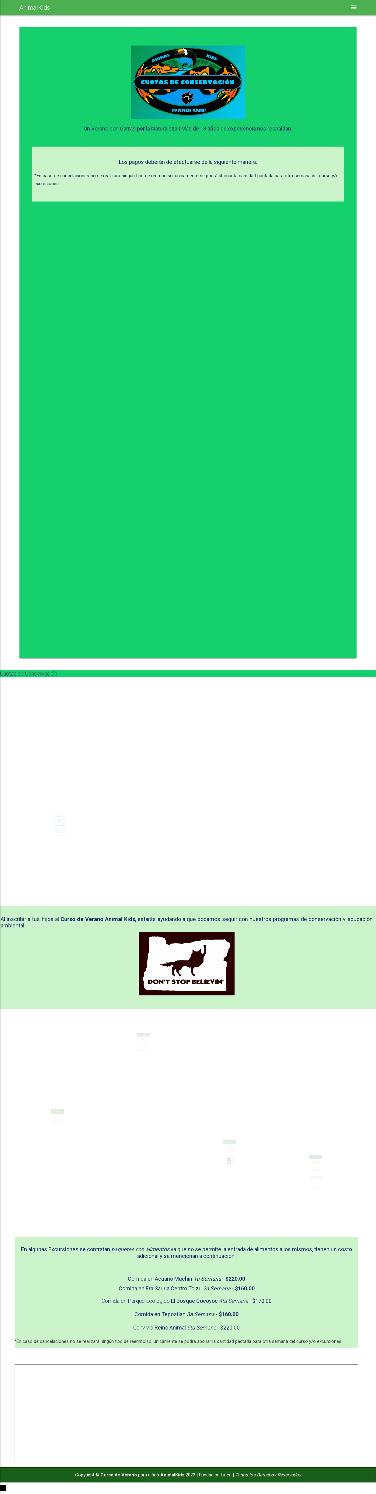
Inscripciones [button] (320, 7)
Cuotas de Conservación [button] (260, 7)
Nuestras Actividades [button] (128, 7)
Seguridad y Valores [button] (192, 7)
